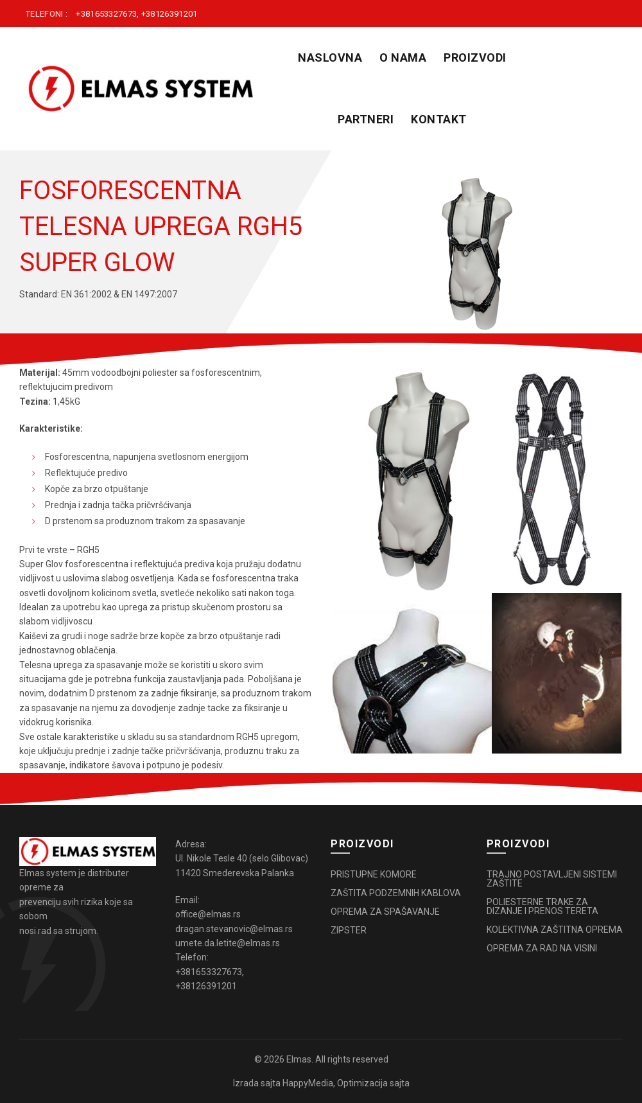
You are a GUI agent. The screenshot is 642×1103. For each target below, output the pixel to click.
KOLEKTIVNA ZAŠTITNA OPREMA (555, 929)
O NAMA (402, 57)
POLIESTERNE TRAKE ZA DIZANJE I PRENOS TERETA (542, 906)
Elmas (298, 1059)
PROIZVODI (475, 57)
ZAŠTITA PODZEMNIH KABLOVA (396, 893)
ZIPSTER (349, 930)
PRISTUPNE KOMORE (374, 874)
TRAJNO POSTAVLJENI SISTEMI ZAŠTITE (552, 878)
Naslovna (330, 57)
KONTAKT (439, 119)
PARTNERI (366, 119)
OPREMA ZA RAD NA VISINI (542, 948)
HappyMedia (307, 1083)
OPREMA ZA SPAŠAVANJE (385, 911)
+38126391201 (169, 14)
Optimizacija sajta (373, 1083)
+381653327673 (106, 14)
